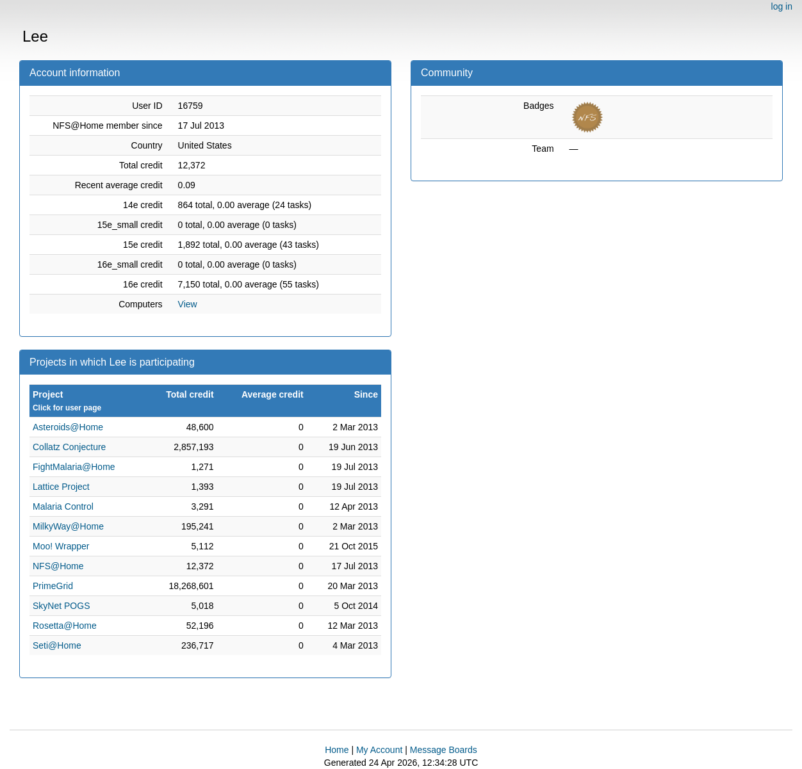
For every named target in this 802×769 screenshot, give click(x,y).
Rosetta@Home (65, 625)
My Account (379, 750)
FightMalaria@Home (74, 467)
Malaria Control (63, 506)
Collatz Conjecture (69, 447)
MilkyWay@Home (68, 526)
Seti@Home (57, 645)
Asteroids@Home (68, 427)
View (187, 304)
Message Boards (443, 750)
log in (781, 6)
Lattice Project (61, 487)
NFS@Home (58, 566)
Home (336, 750)
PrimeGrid (53, 586)
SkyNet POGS (61, 606)
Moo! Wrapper (61, 546)
